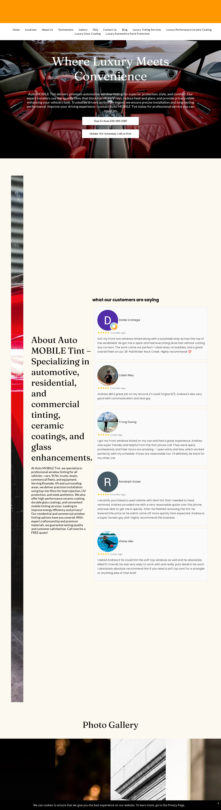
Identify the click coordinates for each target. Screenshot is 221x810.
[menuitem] (16, 30)
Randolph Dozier (130, 482)
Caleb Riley (126, 375)
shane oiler (126, 541)
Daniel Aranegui (129, 320)
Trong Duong (127, 422)
